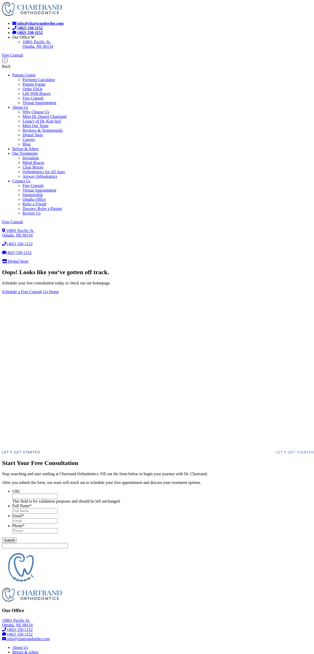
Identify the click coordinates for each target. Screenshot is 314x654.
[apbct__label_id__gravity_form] (35, 545)
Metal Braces (33, 162)
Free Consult (12, 55)
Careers (29, 139)
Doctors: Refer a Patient (42, 208)
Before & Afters (25, 149)
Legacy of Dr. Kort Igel (42, 121)
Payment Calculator (39, 79)
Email (18, 516)
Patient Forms (34, 84)
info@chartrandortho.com (26, 639)
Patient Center (24, 75)
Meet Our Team (35, 126)
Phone (18, 526)
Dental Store (33, 135)
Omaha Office (34, 199)
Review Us (32, 213)
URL (16, 491)
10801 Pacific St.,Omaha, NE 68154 (38, 44)
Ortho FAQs (32, 89)
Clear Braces (33, 167)
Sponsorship (33, 195)
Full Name (22, 506)
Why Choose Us (36, 112)
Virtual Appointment (39, 103)
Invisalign (31, 158)
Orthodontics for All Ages (44, 172)
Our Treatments (25, 153)
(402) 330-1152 (17, 244)
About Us (20, 107)
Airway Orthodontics (40, 176)
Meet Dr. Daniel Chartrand (45, 116)
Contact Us (21, 181)
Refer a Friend (34, 204)
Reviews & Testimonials (43, 130)
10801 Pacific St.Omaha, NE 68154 (18, 232)
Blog (26, 144)
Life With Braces (36, 93)
